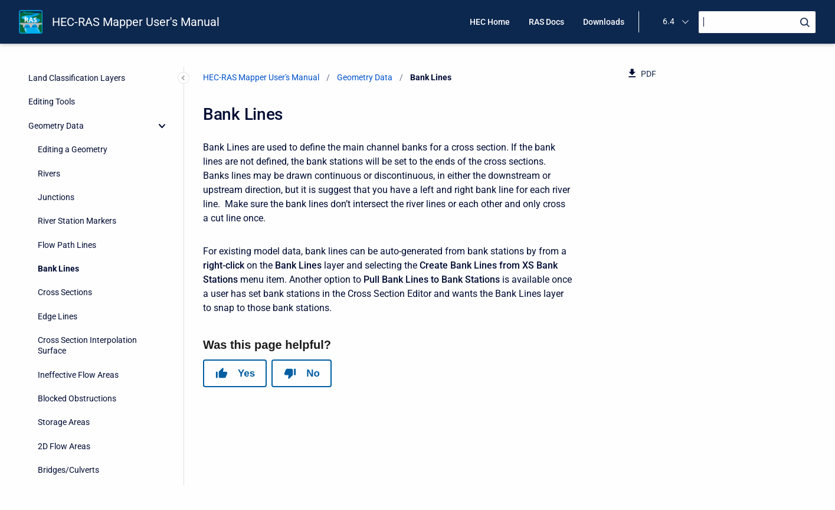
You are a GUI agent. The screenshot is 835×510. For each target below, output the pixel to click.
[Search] (757, 22)
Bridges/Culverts (68, 278)
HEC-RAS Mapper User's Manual (136, 22)
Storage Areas (64, 231)
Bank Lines (58, 77)
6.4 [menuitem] (668, 21)
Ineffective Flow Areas (78, 183)
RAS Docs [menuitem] (546, 22)
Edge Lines (57, 125)
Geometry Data (364, 77)
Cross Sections (65, 101)
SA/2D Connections (73, 350)
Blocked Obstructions (77, 207)
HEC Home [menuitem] (490, 22)
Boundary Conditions (76, 469)
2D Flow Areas (64, 255)
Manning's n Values (73, 398)
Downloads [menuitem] (603, 22)
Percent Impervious (73, 421)
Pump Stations (65, 374)
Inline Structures (67, 302)
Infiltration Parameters (79, 445)
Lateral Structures (71, 326)
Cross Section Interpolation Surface (87, 154)
